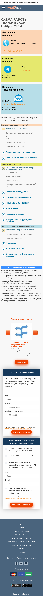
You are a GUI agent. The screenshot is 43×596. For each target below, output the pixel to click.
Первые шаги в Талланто (21, 538)
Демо (22, 524)
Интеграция (11, 243)
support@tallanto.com (31, 2)
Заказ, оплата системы (16, 128)
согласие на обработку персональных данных (19, 428)
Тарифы (21, 528)
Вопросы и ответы (21, 535)
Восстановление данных (17, 192)
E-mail (7, 480)
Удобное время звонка (14, 411)
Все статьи (21, 362)
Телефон (8, 403)
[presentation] (22, 422)
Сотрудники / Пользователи (18, 197)
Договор (21, 552)
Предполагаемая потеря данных (20, 152)
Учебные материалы (21, 531)
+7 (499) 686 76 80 (12, 51)
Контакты (21, 549)
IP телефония (12, 208)
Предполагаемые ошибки (17, 203)
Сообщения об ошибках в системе (21, 158)
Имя (6, 395)
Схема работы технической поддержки (21, 542)
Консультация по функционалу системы (20, 220)
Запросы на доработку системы (20, 230)
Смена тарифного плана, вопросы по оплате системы (21, 169)
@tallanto (15, 2)
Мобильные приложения (21, 545)
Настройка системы (15, 214)
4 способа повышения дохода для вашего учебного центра (20, 344)
